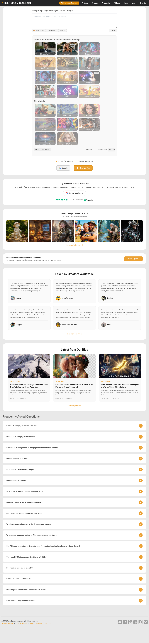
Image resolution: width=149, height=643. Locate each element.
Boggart (19, 325)
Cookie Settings (21, 624)
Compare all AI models (74, 245)
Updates (39, 624)
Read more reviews (74, 334)
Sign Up (143, 3)
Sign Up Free (83, 168)
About (126, 3)
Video (85, 3)
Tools (117, 3)
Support (48, 624)
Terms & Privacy (7, 624)
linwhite (110, 298)
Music (95, 3)
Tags (32, 624)
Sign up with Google (74, 193)
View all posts (74, 406)
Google (63, 168)
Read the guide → (133, 259)
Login (134, 3)
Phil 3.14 (110, 325)
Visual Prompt (39, 30)
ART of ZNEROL (67, 298)
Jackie (19, 298)
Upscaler (106, 3)
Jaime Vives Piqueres (69, 325)
